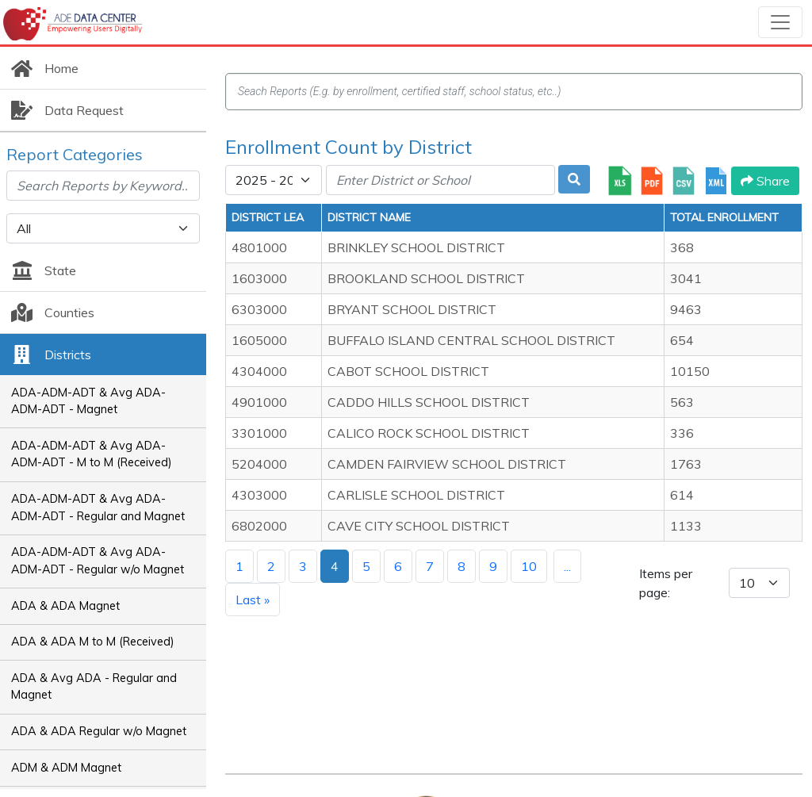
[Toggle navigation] (780, 22)
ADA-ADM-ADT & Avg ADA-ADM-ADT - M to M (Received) (91, 454)
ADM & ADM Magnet (66, 768)
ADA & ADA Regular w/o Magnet (98, 731)
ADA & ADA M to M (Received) (92, 641)
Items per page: (665, 582)
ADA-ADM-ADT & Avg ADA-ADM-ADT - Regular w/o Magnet (97, 561)
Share (765, 181)
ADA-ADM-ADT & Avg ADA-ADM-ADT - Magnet (88, 401)
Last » (253, 599)
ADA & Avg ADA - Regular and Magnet (94, 687)
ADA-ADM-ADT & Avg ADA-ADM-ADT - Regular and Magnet (98, 507)
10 (529, 566)
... (567, 566)
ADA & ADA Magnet (65, 606)
